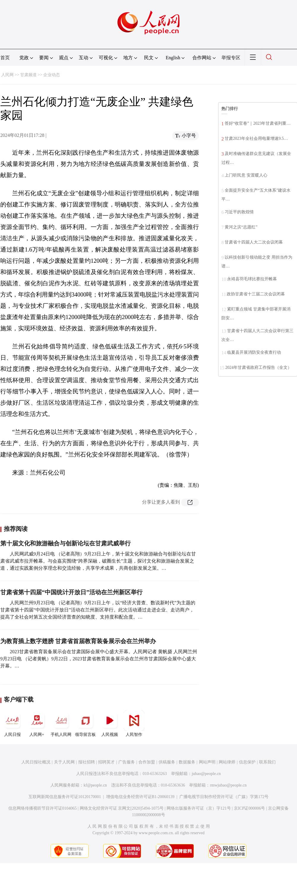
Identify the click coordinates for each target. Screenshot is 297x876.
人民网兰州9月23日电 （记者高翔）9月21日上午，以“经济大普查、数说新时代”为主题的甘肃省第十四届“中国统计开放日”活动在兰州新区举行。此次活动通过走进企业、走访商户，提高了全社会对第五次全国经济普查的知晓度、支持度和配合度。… (97, 609)
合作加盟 (146, 762)
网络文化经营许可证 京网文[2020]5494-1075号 (122, 808)
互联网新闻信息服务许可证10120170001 (64, 797)
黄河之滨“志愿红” (241, 227)
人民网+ (36, 723)
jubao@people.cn (206, 773)
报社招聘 (86, 762)
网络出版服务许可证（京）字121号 (199, 808)
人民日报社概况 (35, 762)
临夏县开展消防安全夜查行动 (254, 352)
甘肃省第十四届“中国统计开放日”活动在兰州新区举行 (71, 592)
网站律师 (227, 762)
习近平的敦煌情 (239, 212)
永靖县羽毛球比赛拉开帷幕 (252, 279)
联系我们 (267, 762)
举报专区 (230, 57)
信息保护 (247, 762)
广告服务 (126, 762)
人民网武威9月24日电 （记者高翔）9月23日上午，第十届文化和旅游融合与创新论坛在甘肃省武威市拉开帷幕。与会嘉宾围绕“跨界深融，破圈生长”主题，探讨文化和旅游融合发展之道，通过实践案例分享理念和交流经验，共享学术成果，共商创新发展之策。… (98, 561)
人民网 (7, 75)
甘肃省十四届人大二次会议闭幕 (254, 242)
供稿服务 (167, 762)
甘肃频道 (28, 75)
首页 (5, 57)
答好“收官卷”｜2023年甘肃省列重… (257, 123)
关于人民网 (64, 762)
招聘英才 (106, 762)
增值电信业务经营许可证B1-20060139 (140, 797)
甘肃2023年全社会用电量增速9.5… (256, 138)
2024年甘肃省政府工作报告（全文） (258, 367)
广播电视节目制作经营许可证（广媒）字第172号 (224, 797)
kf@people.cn (95, 785)
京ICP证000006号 (249, 808)
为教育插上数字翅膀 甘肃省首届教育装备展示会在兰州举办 (78, 641)
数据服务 (187, 762)
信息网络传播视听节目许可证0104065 (42, 808)
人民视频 (109, 723)
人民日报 (12, 723)
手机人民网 (61, 723)
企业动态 (51, 75)
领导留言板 (85, 723)
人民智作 (134, 723)
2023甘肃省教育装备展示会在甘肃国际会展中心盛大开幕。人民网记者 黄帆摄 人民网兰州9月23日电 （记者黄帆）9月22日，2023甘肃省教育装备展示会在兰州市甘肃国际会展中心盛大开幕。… (98, 658)
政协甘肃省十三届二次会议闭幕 (256, 294)
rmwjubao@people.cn (228, 785)
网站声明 (207, 762)
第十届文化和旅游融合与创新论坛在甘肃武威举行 (65, 543)
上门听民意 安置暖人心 (246, 175)
